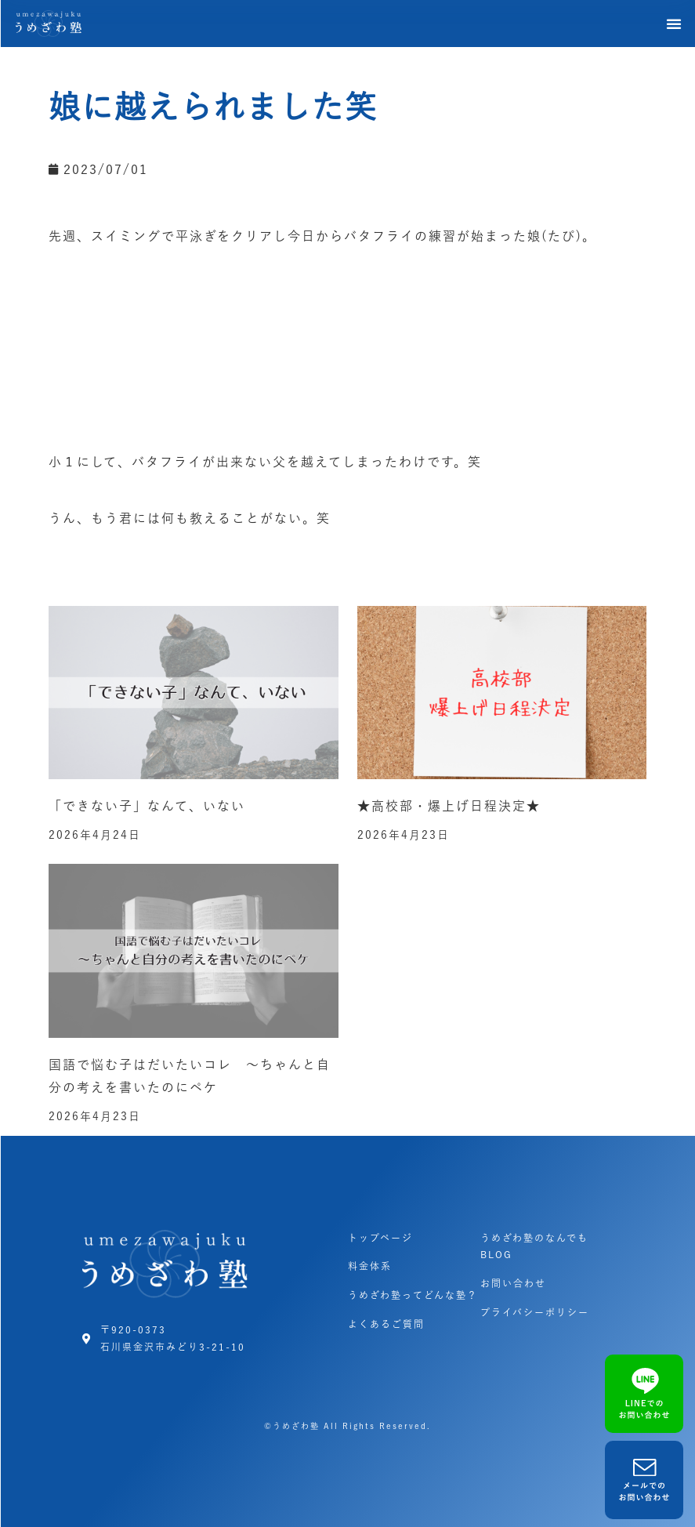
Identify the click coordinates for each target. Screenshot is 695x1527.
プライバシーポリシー (534, 1312)
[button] (674, 23)
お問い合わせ (513, 1283)
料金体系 (370, 1266)
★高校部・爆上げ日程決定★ (449, 806)
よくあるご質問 (386, 1324)
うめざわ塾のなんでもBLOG (534, 1246)
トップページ (380, 1237)
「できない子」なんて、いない (147, 806)
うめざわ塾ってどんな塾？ (413, 1295)
